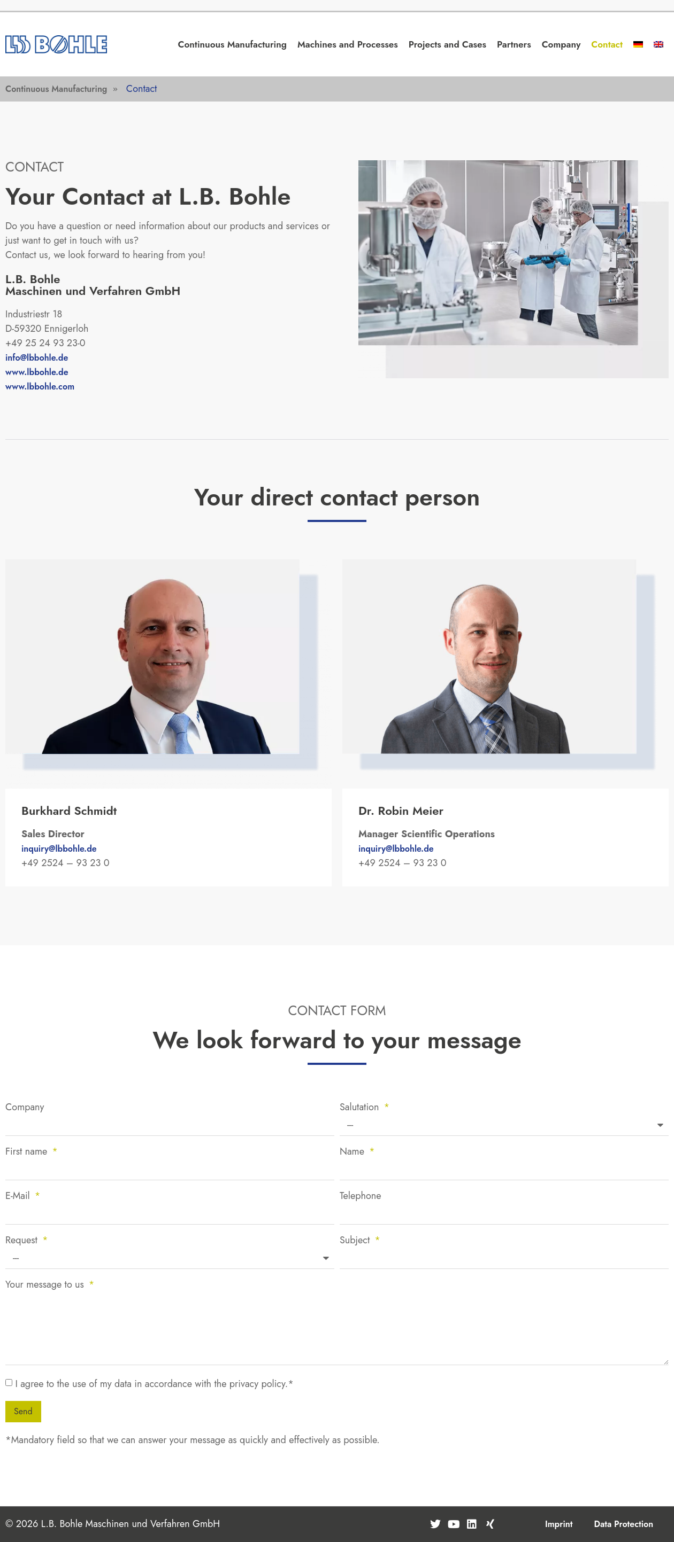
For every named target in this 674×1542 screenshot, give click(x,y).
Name (353, 1152)
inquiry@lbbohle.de (59, 849)
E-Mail (19, 1197)
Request (22, 1241)
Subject (356, 1241)
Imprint (559, 1524)
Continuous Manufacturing (232, 44)
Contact (607, 44)
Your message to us (46, 1285)
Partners (514, 44)
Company (561, 44)
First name (27, 1152)
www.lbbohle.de (36, 372)
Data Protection (623, 1524)
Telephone (360, 1197)
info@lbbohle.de (36, 358)
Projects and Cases (447, 44)
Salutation (361, 1108)
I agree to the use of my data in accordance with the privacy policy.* (154, 1384)
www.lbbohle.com (39, 386)
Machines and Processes (347, 44)
